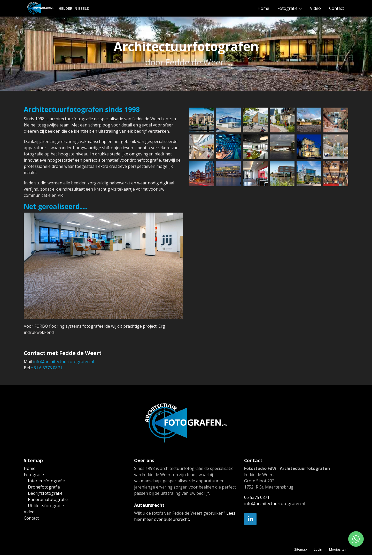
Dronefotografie (44, 487)
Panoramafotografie (48, 499)
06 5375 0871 (256, 497)
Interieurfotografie (46, 481)
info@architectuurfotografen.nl (63, 361)
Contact (336, 8)
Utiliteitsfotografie (46, 505)
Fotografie (287, 8)
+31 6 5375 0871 (46, 368)
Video (315, 8)
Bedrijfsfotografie (45, 493)
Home (263, 8)
